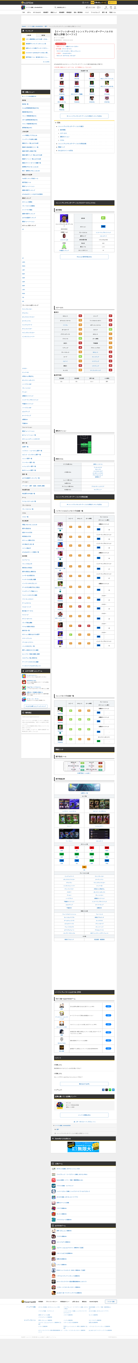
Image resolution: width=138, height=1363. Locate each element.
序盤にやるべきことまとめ (29, 524)
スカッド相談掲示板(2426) (29, 123)
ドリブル (65, 325)
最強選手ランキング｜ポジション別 (36, 43)
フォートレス (99, 914)
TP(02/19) (61, 107)
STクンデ (59, 55)
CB (77, 861)
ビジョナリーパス (69, 923)
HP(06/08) (76, 84)
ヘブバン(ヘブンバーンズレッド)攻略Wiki (99, 1326)
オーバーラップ (99, 904)
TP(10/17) (91, 92)
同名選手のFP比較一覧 (28, 493)
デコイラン (69, 882)
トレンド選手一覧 (27, 458)
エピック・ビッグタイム (99, 805)
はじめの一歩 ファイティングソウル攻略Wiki (100, 1330)
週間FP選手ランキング (28, 190)
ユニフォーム (26, 560)
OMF (77, 855)
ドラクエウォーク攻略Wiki (45, 1317)
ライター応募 (111, 1301)
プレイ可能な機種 (27, 622)
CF (77, 848)
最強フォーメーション (28, 186)
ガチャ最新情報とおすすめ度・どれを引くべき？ (38, 39)
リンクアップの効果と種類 (29, 139)
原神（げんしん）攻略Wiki (45, 1320)
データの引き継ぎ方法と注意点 (31, 587)
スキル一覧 (25, 517)
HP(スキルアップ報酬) (77, 92)
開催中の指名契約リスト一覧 (30, 147)
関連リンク (61, 147)
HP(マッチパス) (62, 100)
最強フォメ (54, 12)
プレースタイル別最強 (28, 206)
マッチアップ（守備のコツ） (30, 591)
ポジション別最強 (27, 202)
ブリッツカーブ (99, 923)
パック (87, 12)
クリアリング (95, 361)
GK (84, 868)
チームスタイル (26, 603)
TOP (23, 12)
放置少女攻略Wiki (93, 1322)
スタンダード (103, 236)
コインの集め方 (26, 548)
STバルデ (72, 55)
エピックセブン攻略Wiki (95, 1320)
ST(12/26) (106, 92)
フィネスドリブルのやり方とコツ (31, 666)
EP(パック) (92, 76)
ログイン (112, 2)
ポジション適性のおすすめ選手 (31, 634)
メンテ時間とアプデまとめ (29, 135)
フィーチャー (69, 835)
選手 (58, 1129)
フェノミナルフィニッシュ (69, 914)
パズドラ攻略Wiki (68, 1315)
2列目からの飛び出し (99, 889)
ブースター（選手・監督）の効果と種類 (33, 486)
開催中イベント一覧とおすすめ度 (31, 159)
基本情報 (62, 130)
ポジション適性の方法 (28, 540)
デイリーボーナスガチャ (63, 51)
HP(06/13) (61, 92)
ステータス (63, 133)
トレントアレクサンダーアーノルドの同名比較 (72, 143)
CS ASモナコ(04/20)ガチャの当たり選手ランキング (38, 52)
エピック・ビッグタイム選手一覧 (31, 454)
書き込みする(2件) (84, 1084)
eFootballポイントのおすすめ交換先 (32, 194)
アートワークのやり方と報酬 (30, 662)
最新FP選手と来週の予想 (29, 151)
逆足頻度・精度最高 (99, 939)
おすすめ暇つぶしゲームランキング (36, 706)
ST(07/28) (106, 100)
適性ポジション (64, 136)
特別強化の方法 (26, 536)
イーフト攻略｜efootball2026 (63, 1125)
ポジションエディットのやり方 (31, 439)
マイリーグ (25, 615)
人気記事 (28, 35)
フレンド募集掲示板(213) (29, 116)
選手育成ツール (26, 182)
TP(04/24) (76, 100)
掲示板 (43, 35)
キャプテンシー (98, 489)
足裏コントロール (97, 464)
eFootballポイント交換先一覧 (30, 552)
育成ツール (112, 12)
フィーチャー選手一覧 (28, 462)
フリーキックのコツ (27, 599)
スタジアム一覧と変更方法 (29, 658)
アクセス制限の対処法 (28, 626)
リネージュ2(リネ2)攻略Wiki (71, 1322)
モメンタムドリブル (69, 917)
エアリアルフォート (69, 930)
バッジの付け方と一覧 (28, 646)
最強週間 (61, 12)
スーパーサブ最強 (27, 210)
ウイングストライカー (99, 882)
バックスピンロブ (97, 471)
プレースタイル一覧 (27, 509)
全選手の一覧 (84, 788)
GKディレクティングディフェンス (99, 933)
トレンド (69, 820)
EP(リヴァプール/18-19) (107, 84)
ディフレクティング (95, 370)
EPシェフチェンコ (75, 51)
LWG (62, 848)
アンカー (69, 895)
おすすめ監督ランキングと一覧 (31, 478)
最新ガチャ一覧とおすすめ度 (30, 143)
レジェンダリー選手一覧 (29, 466)
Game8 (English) (93, 1301)
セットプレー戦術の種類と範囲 (31, 654)
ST (92, 848)
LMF (62, 855)
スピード (65, 361)
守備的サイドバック (69, 901)
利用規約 (40, 1301)
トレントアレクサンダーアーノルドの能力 (71, 126)
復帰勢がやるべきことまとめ (30, 167)
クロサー (69, 892)
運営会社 (84, 1301)
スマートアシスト (27, 638)
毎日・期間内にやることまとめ (31, 170)
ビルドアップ (69, 904)
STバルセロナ (37, 12)
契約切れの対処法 (27, 567)
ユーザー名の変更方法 (28, 575)
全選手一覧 (25, 447)
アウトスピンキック (98, 475)
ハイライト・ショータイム (69, 805)
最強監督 (69, 12)
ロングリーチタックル (69, 933)
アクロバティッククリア (98, 486)
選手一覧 (104, 12)
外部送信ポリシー (64, 1301)
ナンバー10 (99, 885)
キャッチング (95, 357)
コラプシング (95, 366)
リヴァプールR (64, 237)
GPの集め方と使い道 (28, 544)
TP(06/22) (91, 84)
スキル (62, 140)
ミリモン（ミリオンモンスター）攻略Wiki (74, 1330)
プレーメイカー (99, 895)
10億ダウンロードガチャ (72, 46)
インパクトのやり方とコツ (29, 583)
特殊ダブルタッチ (99, 917)
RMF (107, 855)
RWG (107, 848)
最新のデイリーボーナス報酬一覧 (31, 163)
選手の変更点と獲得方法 (29, 571)
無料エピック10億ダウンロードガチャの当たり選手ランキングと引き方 (38, 48)
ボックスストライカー (69, 879)
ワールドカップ (95, 12)
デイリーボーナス (66, 48)
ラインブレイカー (99, 876)
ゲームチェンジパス (69, 920)
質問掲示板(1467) (27, 127)
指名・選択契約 (78, 12)
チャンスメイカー (69, 889)
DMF (92, 861)
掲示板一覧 (25, 104)
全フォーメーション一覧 (29, 435)
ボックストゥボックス (99, 892)
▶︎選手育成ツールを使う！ (84, 767)
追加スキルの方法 (27, 532)
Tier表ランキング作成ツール (30, 178)
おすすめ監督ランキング (29, 217)
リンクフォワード (69, 876)
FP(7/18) (77, 76)
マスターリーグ (26, 607)
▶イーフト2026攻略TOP (29, 96)
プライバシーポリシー (51, 1301)
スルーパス (98, 469)
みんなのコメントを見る (65, 150)
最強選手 (45, 12)
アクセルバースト (99, 930)
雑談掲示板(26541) (27, 112)
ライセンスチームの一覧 (29, 501)
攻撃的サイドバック (99, 898)
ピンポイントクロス (98, 473)
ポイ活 (85, 2)
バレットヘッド (99, 927)
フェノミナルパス (69, 927)
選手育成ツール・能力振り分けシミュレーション (38, 57)
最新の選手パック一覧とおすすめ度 (32, 155)
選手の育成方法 (26, 528)
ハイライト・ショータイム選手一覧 (32, 450)
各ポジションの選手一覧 (29, 470)
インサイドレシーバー (69, 885)
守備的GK (69, 908)
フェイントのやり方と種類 (29, 595)
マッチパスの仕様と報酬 (29, 579)
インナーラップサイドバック (103, 232)
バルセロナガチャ (66, 53)
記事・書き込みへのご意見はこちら (84, 1121)
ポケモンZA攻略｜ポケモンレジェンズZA (49, 1307)
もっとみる (46, 61)
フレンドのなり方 (27, 564)
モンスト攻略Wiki (93, 1315)
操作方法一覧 (26, 630)
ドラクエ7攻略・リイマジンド (46, 1311)
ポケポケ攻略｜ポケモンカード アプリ (99, 1311)
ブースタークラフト (27, 642)
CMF (92, 855)
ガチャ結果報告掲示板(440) (29, 120)
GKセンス (95, 352)
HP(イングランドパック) (107, 76)
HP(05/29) (92, 99)
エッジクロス (99, 920)
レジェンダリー (99, 820)
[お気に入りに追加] (90, 7)
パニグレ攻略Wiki (68, 1320)
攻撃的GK (99, 908)
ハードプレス (69, 898)
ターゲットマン (99, 879)
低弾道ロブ (98, 477)
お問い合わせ (75, 1301)
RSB (107, 861)
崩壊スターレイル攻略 (44, 1315)
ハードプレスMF (26, 384)
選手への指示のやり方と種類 (30, 650)
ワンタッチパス (98, 467)
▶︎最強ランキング (64, 247)
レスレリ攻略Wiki (42, 1326)
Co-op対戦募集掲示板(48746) (30, 108)
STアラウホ (66, 55)
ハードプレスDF (26, 407)
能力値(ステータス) (27, 611)
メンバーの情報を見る (84, 1115)
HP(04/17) (61, 84)
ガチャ (29, 12)
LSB (62, 861)
